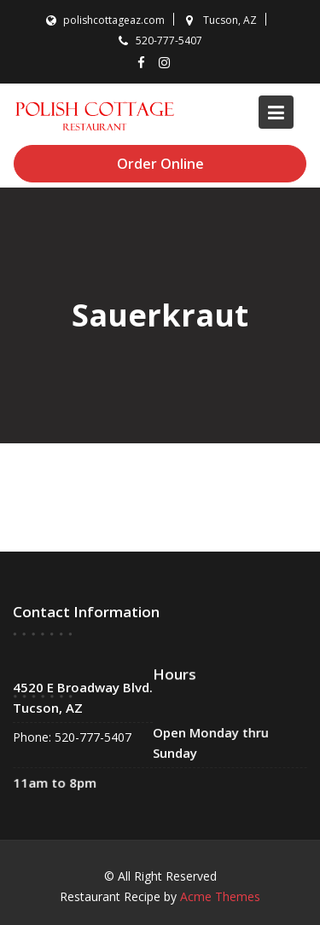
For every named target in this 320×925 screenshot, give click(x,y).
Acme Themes (220, 896)
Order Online (160, 163)
